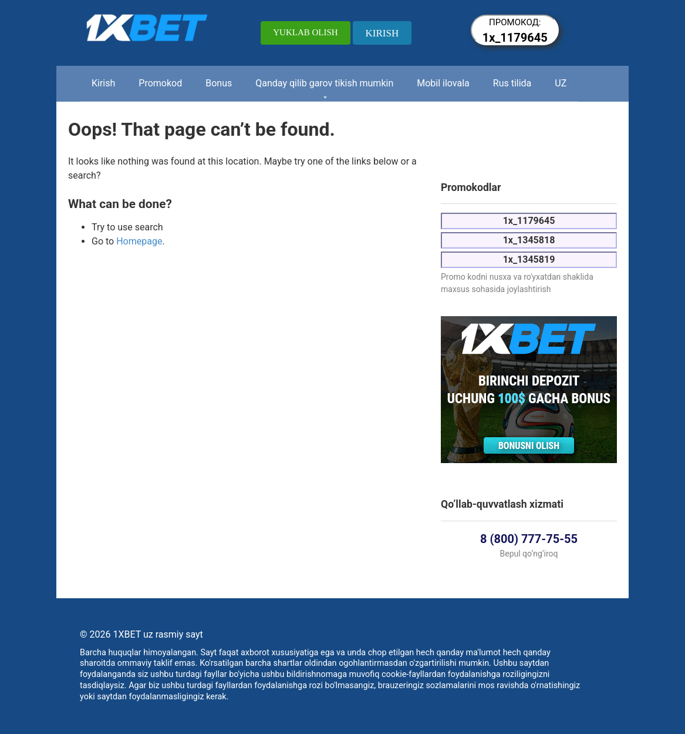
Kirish (103, 83)
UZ (560, 83)
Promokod (160, 83)
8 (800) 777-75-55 (529, 539)
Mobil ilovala (443, 83)
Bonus (218, 83)
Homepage (139, 241)
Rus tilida (512, 83)
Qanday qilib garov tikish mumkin (324, 83)
